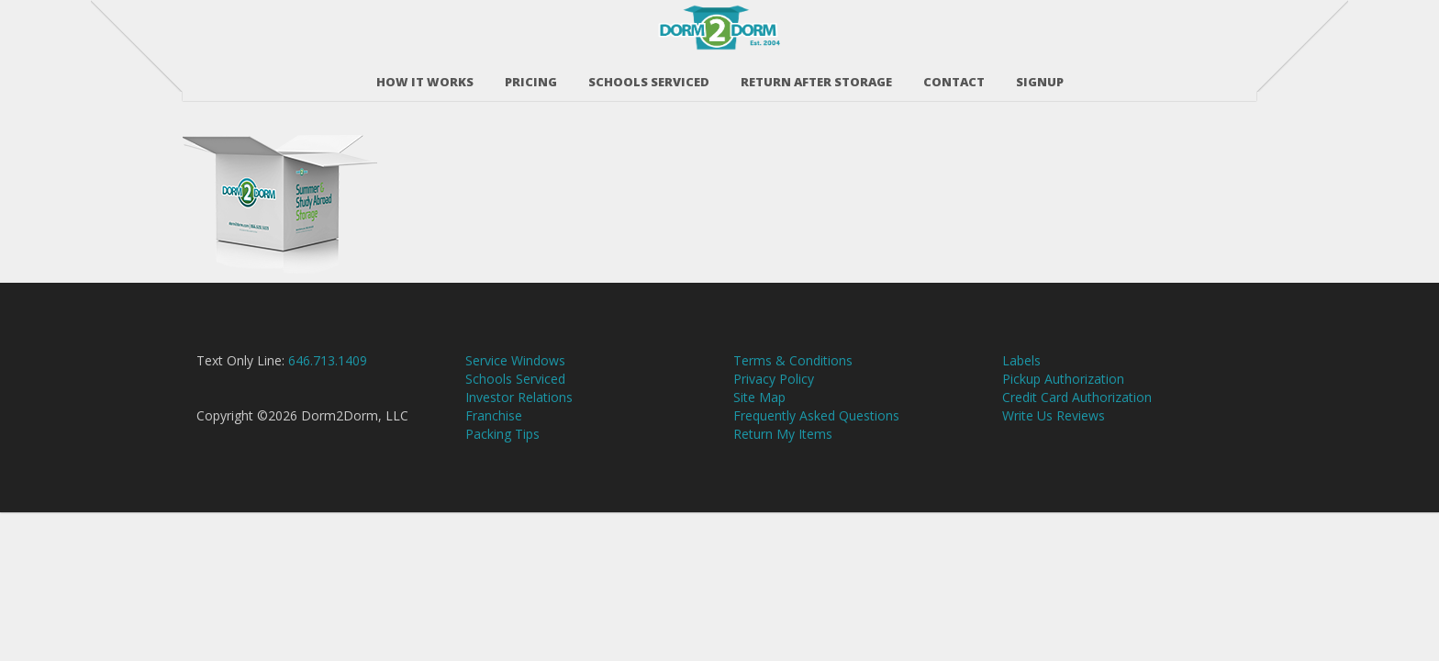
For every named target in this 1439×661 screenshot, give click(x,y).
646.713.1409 (327, 394)
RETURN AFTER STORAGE (816, 72)
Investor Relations (519, 431)
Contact (954, 72)
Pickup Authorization (1063, 412)
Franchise (493, 449)
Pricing (531, 72)
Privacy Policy (773, 412)
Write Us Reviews (1053, 449)
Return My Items (782, 467)
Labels (1021, 394)
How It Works (425, 72)
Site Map (759, 431)
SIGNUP (1040, 72)
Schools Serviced (648, 72)
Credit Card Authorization (1077, 431)
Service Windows (515, 394)
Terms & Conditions (793, 394)
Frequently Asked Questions (816, 449)
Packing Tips (502, 467)
